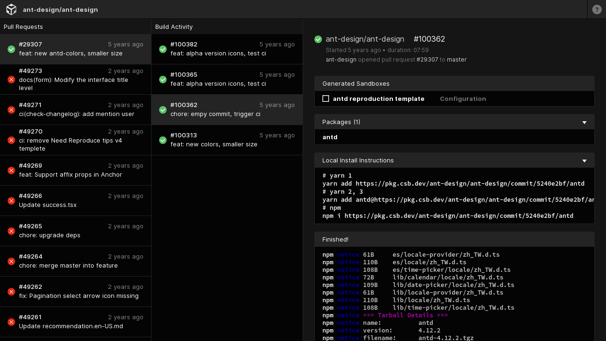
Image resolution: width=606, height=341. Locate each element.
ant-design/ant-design (60, 9)
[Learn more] (596, 9)
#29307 (427, 59)
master (457, 59)
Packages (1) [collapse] (454, 122)
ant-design (341, 59)
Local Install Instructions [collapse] (454, 160)
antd (330, 137)
